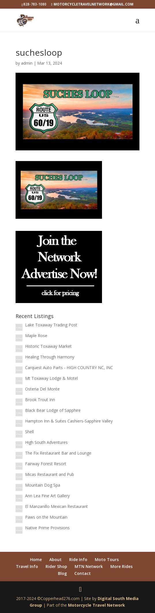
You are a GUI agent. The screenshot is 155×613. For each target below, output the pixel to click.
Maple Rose (36, 335)
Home (36, 559)
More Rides (121, 566)
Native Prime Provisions (47, 527)
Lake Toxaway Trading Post (51, 325)
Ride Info (78, 559)
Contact (82, 573)
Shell (29, 431)
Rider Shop (56, 566)
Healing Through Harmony (49, 357)
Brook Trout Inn (40, 399)
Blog (62, 573)
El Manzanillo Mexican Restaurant (56, 506)
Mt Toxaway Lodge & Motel (51, 378)
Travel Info (27, 566)
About (55, 559)
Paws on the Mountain (46, 517)
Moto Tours (107, 559)
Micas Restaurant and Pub (49, 474)
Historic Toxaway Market (48, 346)
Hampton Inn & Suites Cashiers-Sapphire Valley (69, 421)
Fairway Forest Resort (45, 463)
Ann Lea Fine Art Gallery (47, 495)
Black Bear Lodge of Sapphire (53, 410)
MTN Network (89, 566)
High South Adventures (46, 442)
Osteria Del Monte (42, 389)
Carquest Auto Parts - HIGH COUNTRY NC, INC (69, 367)
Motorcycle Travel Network (96, 605)
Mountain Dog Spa (42, 485)
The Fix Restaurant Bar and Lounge (58, 453)
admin (27, 63)
